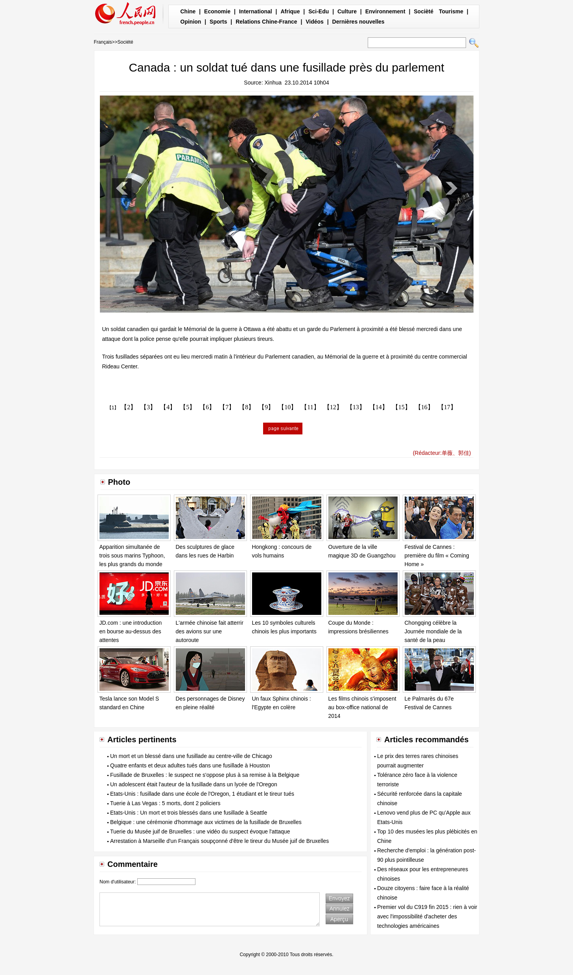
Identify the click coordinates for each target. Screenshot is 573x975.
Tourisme (451, 11)
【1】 (113, 407)
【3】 (148, 407)
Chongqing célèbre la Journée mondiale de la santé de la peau (433, 631)
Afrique (290, 11)
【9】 (266, 407)
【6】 (207, 407)
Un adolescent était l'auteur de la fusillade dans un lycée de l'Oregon (193, 784)
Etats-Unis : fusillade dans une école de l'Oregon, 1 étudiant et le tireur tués (202, 794)
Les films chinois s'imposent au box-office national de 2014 (362, 707)
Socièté (423, 11)
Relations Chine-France (266, 21)
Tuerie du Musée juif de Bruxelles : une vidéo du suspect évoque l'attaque (200, 831)
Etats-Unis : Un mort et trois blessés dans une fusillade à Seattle (188, 812)
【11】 (310, 407)
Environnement (385, 11)
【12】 (333, 407)
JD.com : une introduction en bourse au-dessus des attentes (130, 631)
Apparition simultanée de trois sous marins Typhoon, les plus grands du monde (132, 555)
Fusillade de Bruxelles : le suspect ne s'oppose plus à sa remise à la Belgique (204, 775)
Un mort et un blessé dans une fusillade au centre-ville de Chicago (191, 756)
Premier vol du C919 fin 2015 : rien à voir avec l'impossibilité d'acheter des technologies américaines (427, 916)
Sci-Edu (318, 11)
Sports (218, 21)
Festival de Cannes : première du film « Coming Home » (437, 555)
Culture (347, 11)
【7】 (227, 407)
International (255, 11)
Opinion (191, 21)
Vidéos (315, 21)
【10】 (287, 407)
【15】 (401, 407)
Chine (188, 11)
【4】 (168, 407)
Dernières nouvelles (358, 21)
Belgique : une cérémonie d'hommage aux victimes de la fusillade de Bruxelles (206, 822)
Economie (217, 11)
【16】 (424, 407)
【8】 (246, 407)
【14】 (378, 407)
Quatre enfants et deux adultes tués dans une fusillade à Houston (190, 765)
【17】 (447, 407)
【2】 (128, 407)
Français (103, 42)
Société (125, 42)
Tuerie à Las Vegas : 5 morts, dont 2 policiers (165, 803)
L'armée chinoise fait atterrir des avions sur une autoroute (209, 631)
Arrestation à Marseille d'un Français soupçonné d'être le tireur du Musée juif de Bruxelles (219, 841)
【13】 (355, 407)
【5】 (187, 407)
